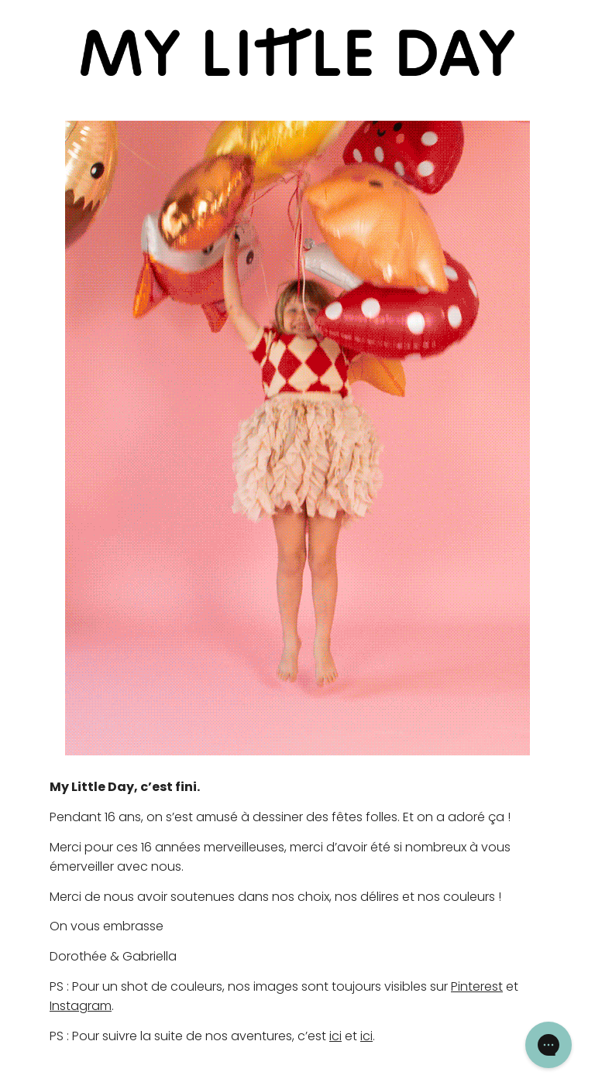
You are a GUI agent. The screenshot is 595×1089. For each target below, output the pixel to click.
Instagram (81, 1006)
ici (335, 1036)
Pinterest (477, 986)
